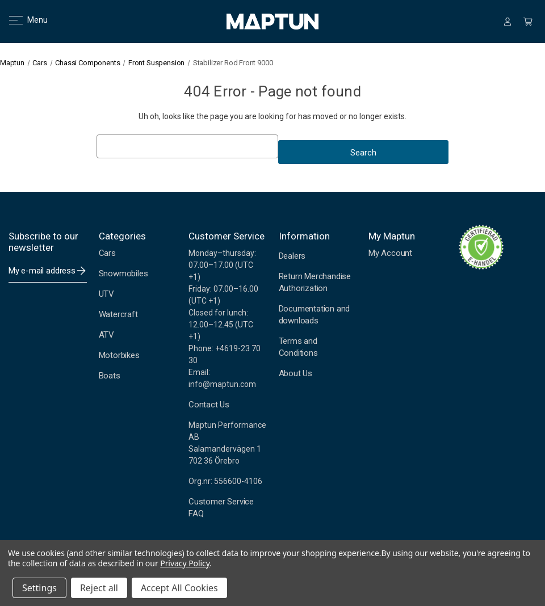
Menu (21, 19)
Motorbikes (119, 355)
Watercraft (118, 314)
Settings (39, 588)
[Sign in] (507, 21)
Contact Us (208, 404)
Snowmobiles (123, 273)
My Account (390, 253)
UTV (106, 294)
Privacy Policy (184, 563)
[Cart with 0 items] (528, 21)
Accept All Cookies (179, 588)
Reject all (99, 588)
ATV (106, 335)
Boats (109, 376)
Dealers (292, 256)
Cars (107, 253)
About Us (295, 373)
